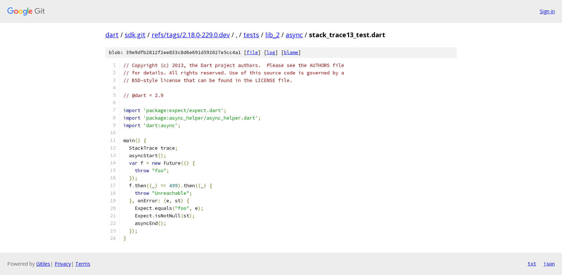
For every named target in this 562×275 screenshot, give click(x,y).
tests (251, 34)
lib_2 (272, 34)
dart (112, 34)
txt (532, 263)
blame (291, 52)
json (549, 263)
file (252, 52)
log (271, 52)
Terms (82, 263)
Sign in (547, 11)
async (294, 34)
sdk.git (135, 34)
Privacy (62, 263)
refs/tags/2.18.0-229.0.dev (191, 34)
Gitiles (43, 263)
